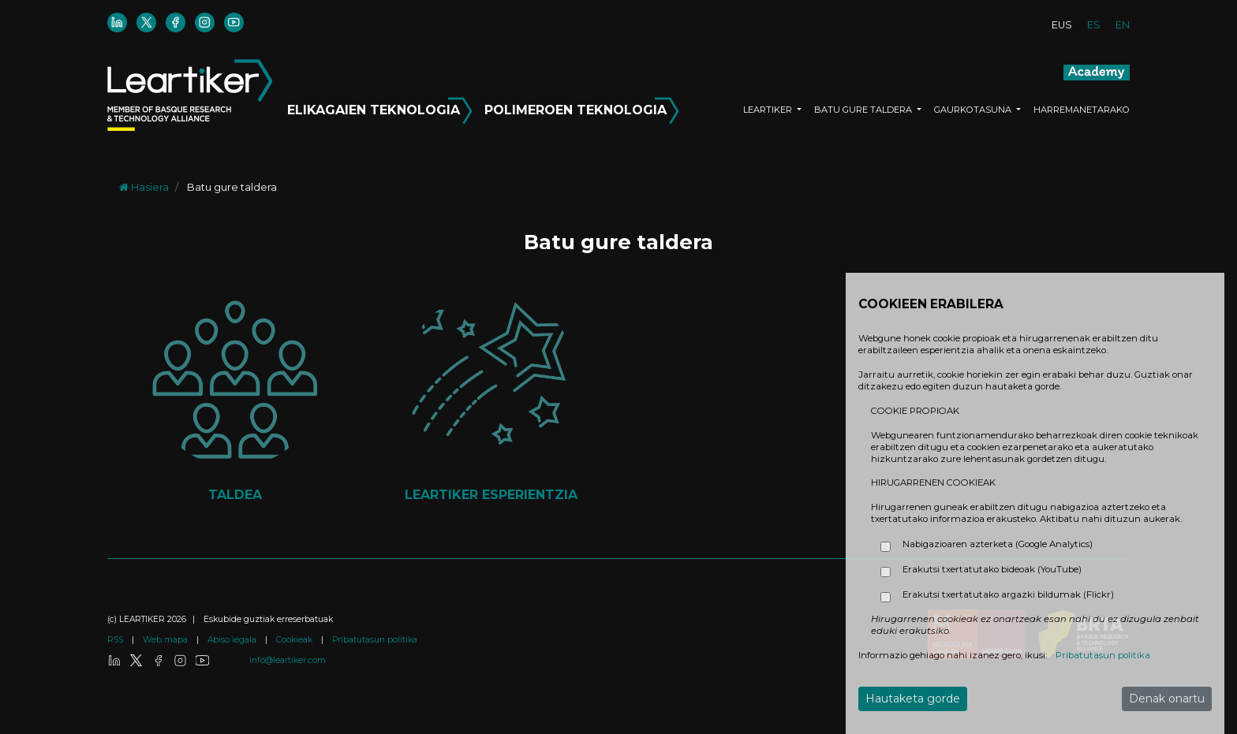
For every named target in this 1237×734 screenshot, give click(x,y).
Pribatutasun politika (374, 640)
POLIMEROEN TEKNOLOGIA (581, 107)
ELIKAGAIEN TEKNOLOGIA (381, 107)
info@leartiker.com (287, 660)
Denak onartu (1167, 698)
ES (1094, 25)
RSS (116, 640)
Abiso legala (233, 640)
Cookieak (295, 640)
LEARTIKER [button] (768, 109)
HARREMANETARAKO (1081, 109)
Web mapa (166, 640)
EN (1123, 25)
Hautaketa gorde (912, 698)
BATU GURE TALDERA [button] (864, 109)
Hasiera (144, 187)
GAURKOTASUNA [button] (974, 109)
